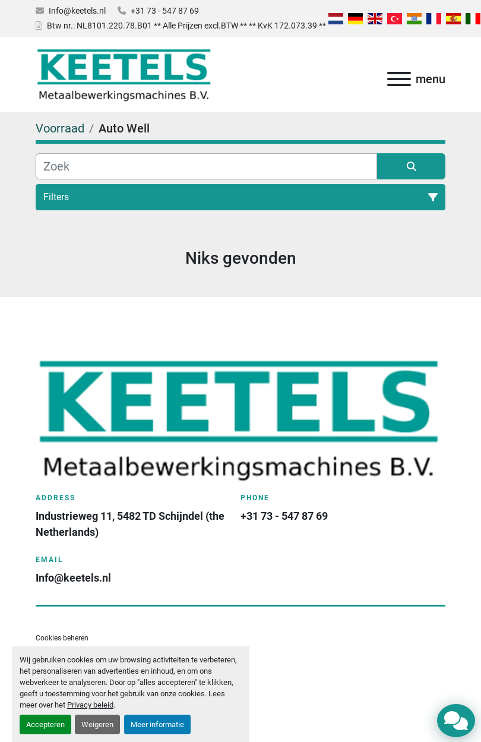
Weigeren (97, 724)
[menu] (399, 79)
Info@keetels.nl (77, 10)
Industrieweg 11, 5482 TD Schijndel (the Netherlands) (131, 524)
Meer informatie (157, 724)
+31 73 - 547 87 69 (165, 10)
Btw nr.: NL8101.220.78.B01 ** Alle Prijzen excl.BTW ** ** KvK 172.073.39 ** (186, 25)
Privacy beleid (90, 704)
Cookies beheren (62, 638)
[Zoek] (206, 166)
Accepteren (45, 724)
